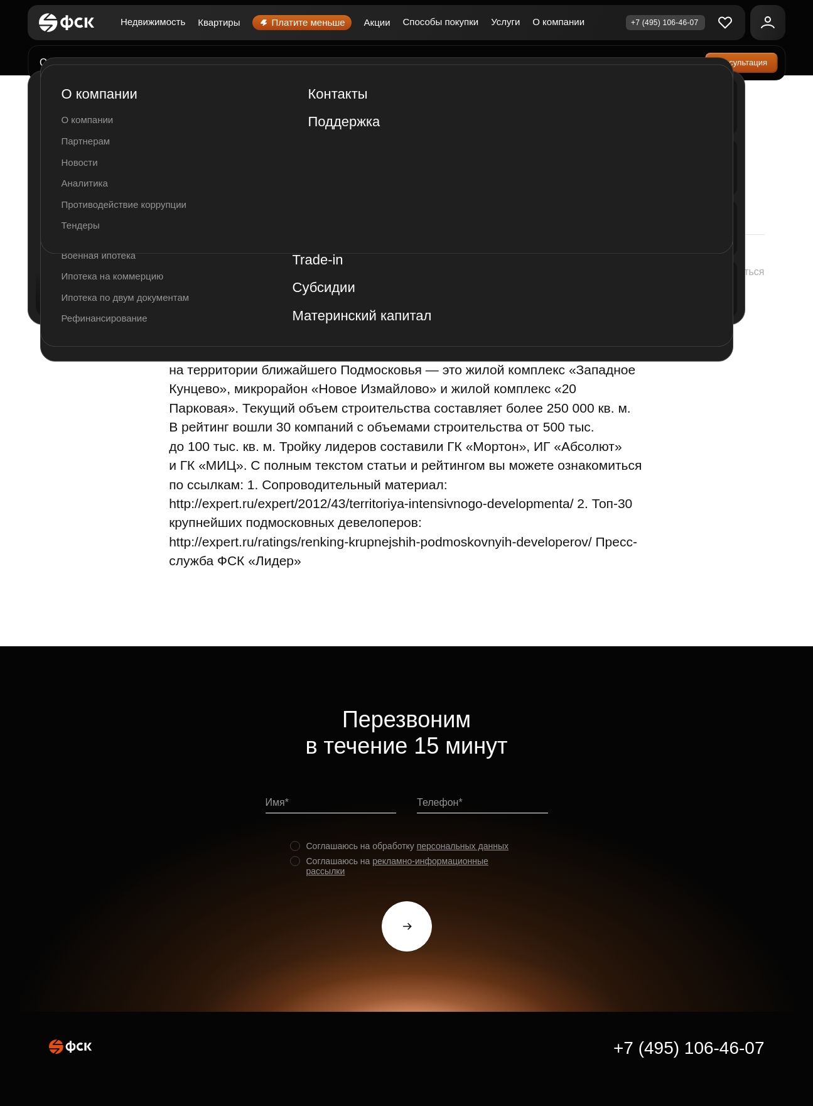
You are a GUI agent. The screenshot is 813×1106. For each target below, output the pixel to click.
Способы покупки (441, 21)
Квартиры (219, 22)
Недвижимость (153, 21)
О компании (558, 21)
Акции (377, 22)
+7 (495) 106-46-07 (689, 1048)
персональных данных (463, 846)
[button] (725, 272)
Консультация (741, 62)
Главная (68, 96)
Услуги (505, 21)
